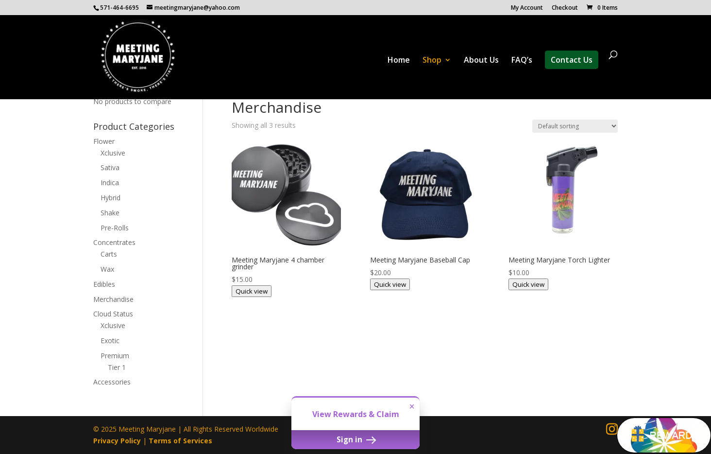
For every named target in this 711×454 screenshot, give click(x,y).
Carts (109, 254)
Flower (104, 141)
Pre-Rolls (115, 227)
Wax (107, 269)
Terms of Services (180, 440)
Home (399, 60)
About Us (481, 60)
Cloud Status (113, 313)
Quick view (252, 291)
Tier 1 (117, 367)
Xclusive (113, 152)
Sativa (110, 167)
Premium (115, 355)
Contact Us (571, 59)
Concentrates (114, 242)
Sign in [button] (355, 439)
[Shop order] (575, 126)
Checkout (565, 8)
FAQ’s (521, 60)
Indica (110, 182)
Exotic (110, 340)
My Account (527, 8)
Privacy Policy (117, 440)
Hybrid (110, 197)
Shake (110, 212)
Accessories (112, 381)
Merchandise (113, 299)
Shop (432, 60)
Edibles (104, 284)
